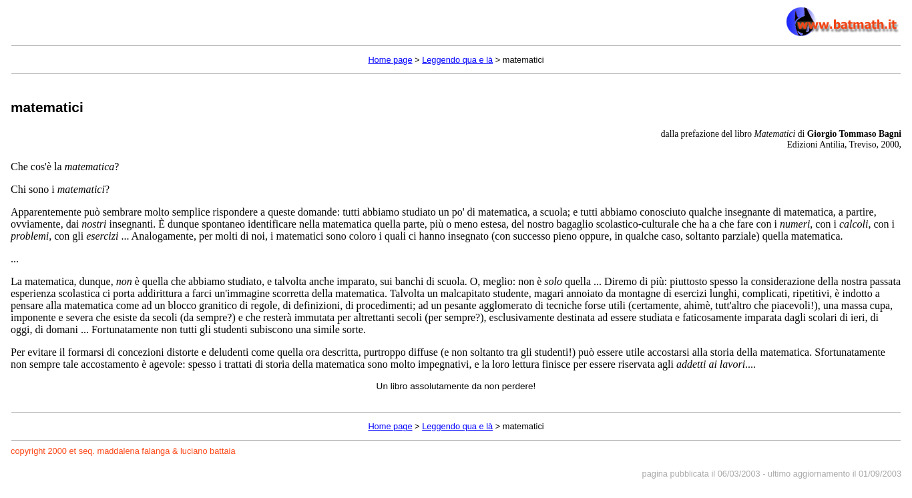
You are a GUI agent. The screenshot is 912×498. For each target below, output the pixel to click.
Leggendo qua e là (457, 60)
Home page (390, 60)
